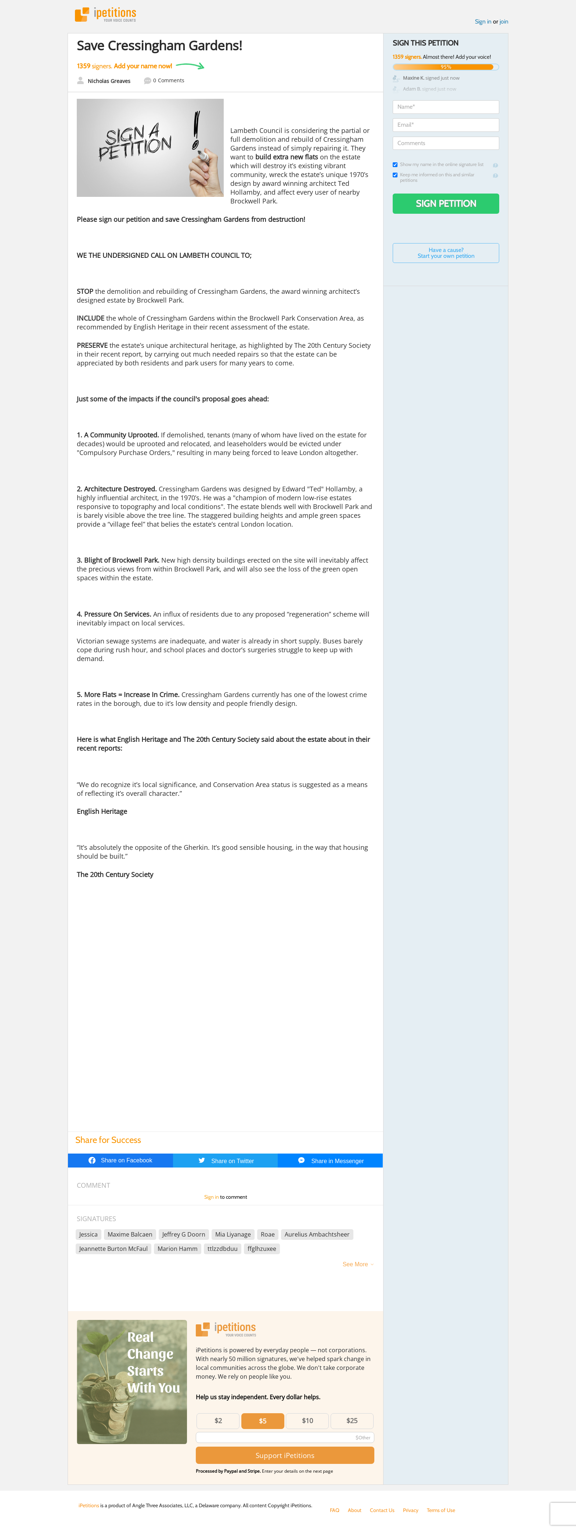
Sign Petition (446, 203)
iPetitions (105, 14)
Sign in (483, 21)
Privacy (410, 1510)
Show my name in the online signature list (438, 164)
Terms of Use (441, 1510)
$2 (218, 1420)
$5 (262, 1421)
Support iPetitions (285, 1455)
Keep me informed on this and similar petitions (433, 177)
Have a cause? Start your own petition (446, 252)
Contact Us (382, 1510)
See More (355, 1264)
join (504, 21)
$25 (351, 1420)
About (354, 1510)
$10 (307, 1420)
